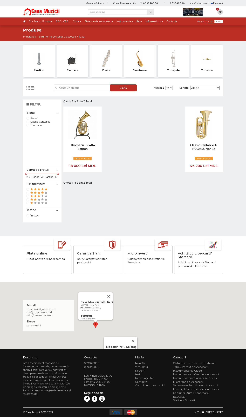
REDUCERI (62, 21)
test (137, 374)
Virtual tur (141, 367)
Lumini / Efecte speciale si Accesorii (196, 389)
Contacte (171, 21)
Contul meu (200, 3)
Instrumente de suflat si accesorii (56, 36)
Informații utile (154, 21)
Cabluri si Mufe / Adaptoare (191, 393)
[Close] (133, 341)
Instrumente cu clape (129, 21)
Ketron (139, 370)
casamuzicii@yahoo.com (41, 309)
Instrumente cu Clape (187, 370)
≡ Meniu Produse (42, 21)
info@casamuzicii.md (39, 312)
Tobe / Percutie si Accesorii (190, 367)
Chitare (77, 21)
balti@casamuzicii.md (39, 315)
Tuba (81, 36)
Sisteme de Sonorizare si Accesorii (195, 385)
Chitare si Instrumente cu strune (194, 363)
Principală (29, 36)
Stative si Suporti (184, 400)
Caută (123, 87)
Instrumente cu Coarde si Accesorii (196, 374)
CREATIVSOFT (214, 412)
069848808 (149, 3)
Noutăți (140, 363)
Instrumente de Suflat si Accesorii (195, 378)
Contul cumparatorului (150, 385)
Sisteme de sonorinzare (99, 21)
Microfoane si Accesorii (188, 381)
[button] (95, 325)
